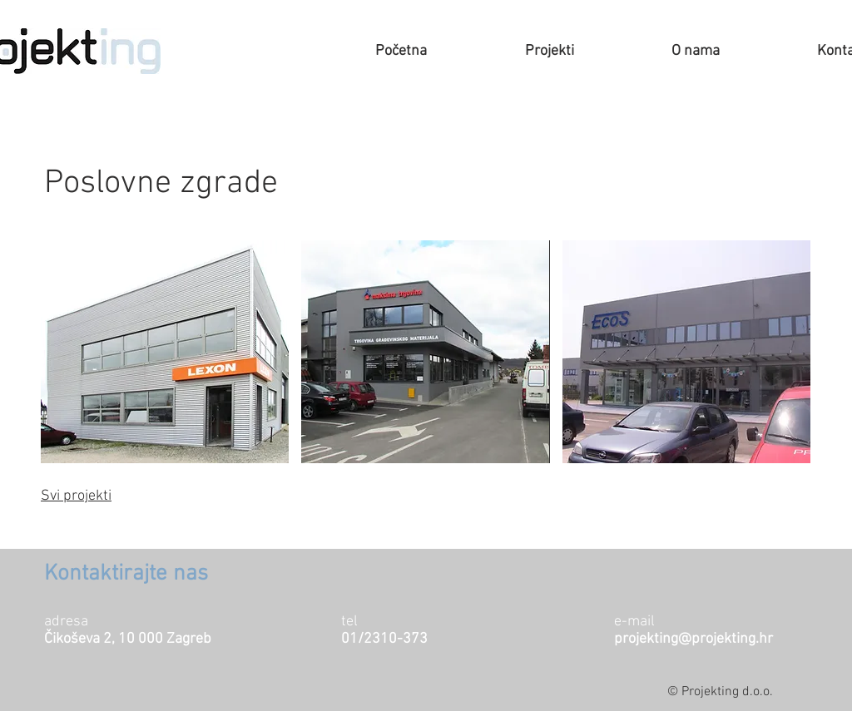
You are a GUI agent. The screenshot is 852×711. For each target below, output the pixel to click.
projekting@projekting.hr (693, 639)
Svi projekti (76, 496)
